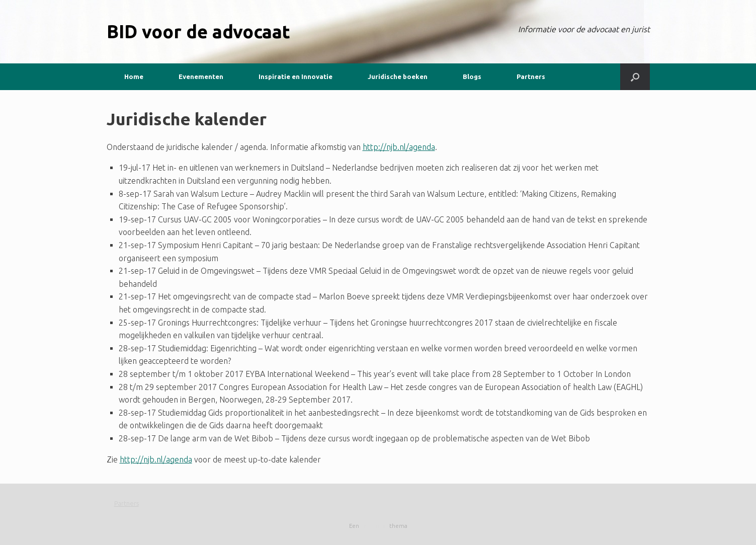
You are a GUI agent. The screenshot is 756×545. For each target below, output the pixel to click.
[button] (635, 76)
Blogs (472, 76)
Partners (531, 76)
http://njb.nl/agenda (399, 146)
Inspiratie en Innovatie (295, 76)
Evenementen (201, 76)
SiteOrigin (374, 525)
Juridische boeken (398, 76)
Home (133, 76)
